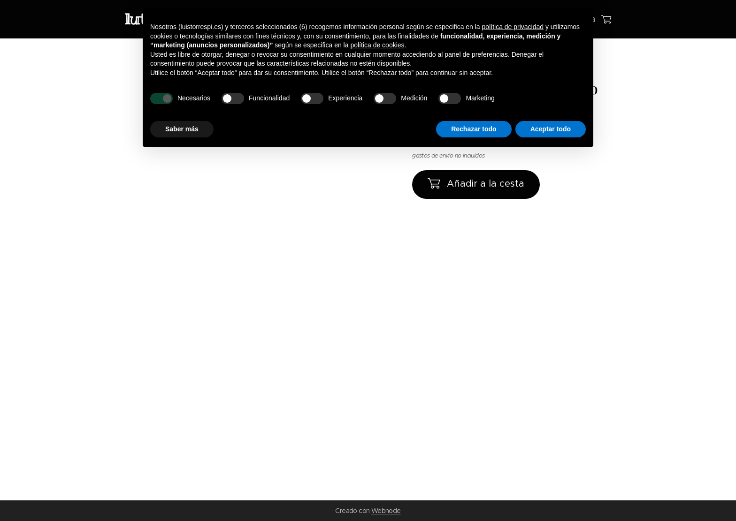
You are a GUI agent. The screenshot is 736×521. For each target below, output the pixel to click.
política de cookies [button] (377, 45)
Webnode (386, 510)
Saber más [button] (182, 129)
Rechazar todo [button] (473, 129)
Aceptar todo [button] (550, 129)
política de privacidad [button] (513, 26)
